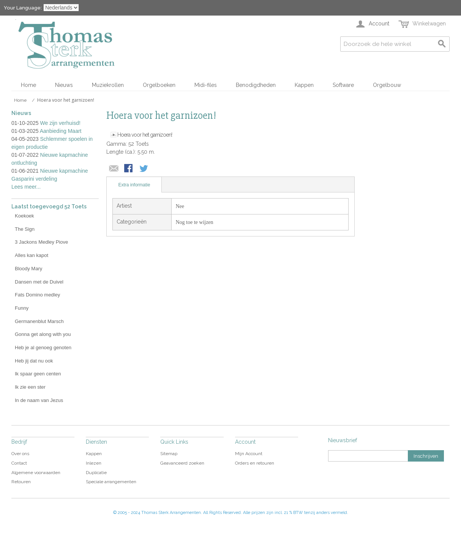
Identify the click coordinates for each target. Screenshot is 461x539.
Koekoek (24, 216)
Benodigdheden (256, 85)
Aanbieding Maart (61, 131)
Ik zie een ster (30, 387)
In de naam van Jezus (39, 400)
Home (28, 85)
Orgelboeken (159, 85)
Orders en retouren (254, 463)
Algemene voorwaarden (35, 472)
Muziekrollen (108, 85)
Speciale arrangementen (111, 481)
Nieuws (64, 85)
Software (343, 85)
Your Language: (23, 8)
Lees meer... (26, 187)
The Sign (25, 229)
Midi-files (205, 85)
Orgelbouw (387, 85)
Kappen (304, 85)
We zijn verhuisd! (60, 123)
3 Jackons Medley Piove (41, 242)
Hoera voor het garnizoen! (144, 135)
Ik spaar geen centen (38, 374)
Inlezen (93, 463)
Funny (21, 308)
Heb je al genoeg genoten (43, 347)
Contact (19, 463)
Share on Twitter (144, 169)
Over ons (20, 453)
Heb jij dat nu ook (34, 361)
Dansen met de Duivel (39, 282)
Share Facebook (129, 169)
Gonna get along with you (43, 334)
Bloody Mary (28, 268)
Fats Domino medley (37, 295)
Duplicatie (96, 472)
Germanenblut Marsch (39, 321)
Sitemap (168, 453)
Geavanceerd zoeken (182, 463)
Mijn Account (248, 453)
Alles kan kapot (31, 255)
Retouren (21, 481)
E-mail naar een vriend (114, 169)
